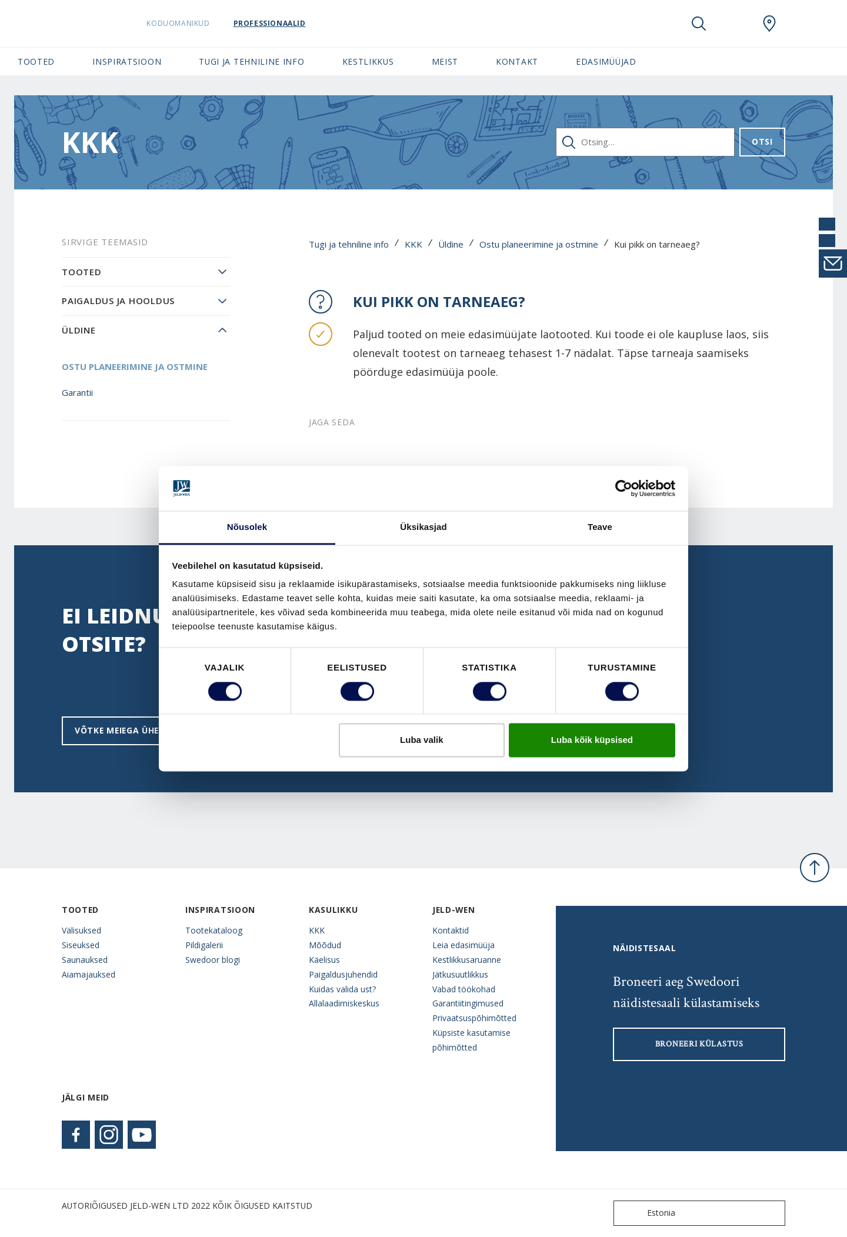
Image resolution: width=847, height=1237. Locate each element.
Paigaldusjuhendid (343, 974)
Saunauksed (85, 959)
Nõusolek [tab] (247, 527)
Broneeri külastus (699, 1044)
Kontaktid (450, 930)
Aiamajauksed (88, 974)
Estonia (647, 1213)
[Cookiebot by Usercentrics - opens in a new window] (623, 488)
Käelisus (324, 959)
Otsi (762, 141)
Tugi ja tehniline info (349, 244)
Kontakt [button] (517, 61)
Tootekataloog (213, 930)
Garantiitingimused (467, 1003)
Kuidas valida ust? (342, 989)
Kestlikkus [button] (368, 61)
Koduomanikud (207, 23)
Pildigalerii (204, 945)
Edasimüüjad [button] (606, 61)
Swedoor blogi (212, 959)
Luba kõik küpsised (592, 740)
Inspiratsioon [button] (126, 61)
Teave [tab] (600, 527)
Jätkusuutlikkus (460, 974)
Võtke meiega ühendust (132, 730)
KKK (413, 244)
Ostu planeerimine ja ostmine (538, 244)
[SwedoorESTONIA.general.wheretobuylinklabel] (769, 23)
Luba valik (421, 740)
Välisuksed (81, 930)
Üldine (450, 244)
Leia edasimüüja (463, 945)
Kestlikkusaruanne (466, 959)
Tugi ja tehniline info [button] (251, 61)
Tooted (82, 272)
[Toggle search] (698, 23)
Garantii (77, 392)
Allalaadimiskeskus (344, 1003)
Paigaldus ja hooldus (118, 300)
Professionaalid (299, 23)
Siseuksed (80, 945)
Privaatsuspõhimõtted (474, 1017)
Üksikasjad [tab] (423, 527)
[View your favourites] (734, 23)
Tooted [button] (36, 61)
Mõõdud (325, 945)
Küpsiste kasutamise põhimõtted (471, 1040)
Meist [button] (445, 61)
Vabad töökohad (463, 989)
